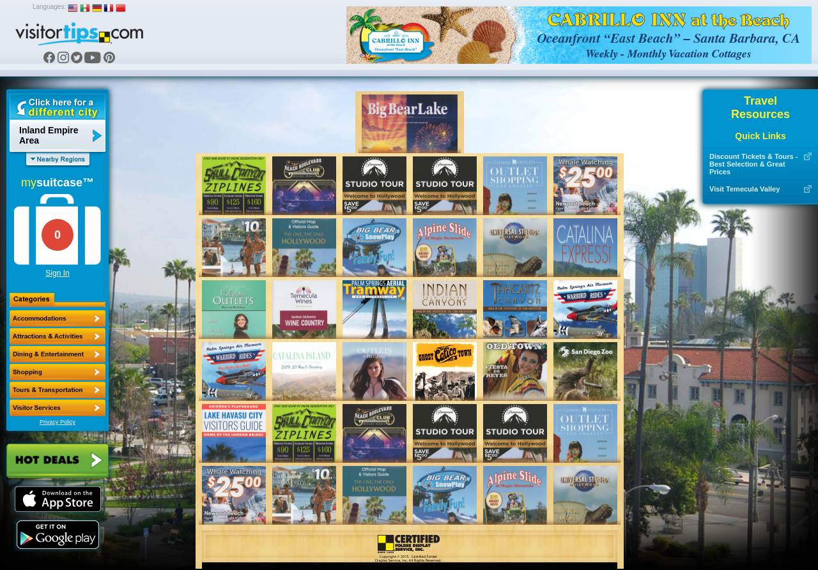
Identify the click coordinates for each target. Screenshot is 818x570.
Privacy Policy (57, 422)
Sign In (57, 273)
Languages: (49, 6)
